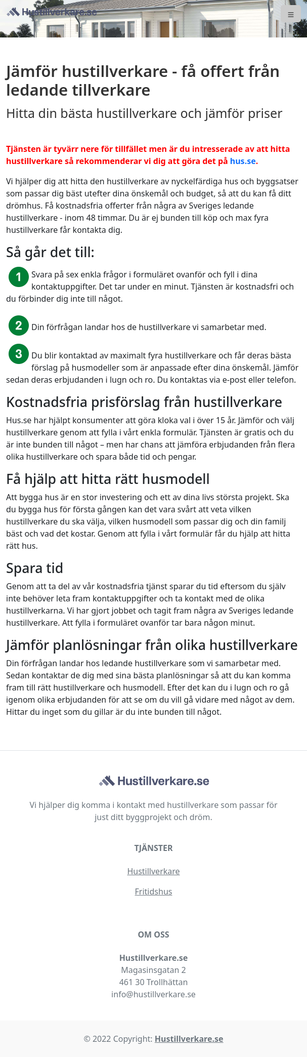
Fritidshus (153, 891)
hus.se (243, 161)
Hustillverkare (153, 871)
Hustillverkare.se (189, 1038)
